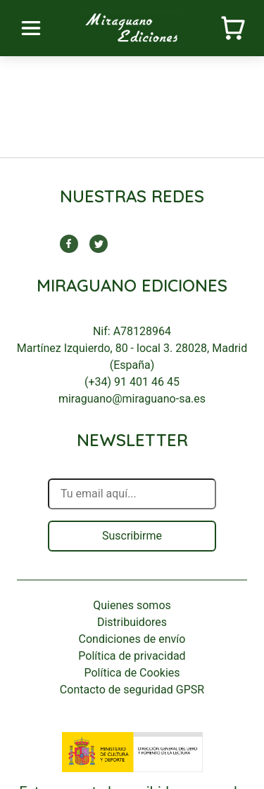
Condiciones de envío (132, 639)
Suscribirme (132, 535)
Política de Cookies (132, 672)
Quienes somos (132, 605)
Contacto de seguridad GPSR (132, 689)
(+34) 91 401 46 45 (132, 382)
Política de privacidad (131, 656)
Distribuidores (132, 622)
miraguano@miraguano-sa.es (132, 398)
